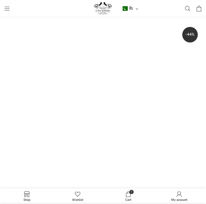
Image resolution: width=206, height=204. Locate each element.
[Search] (187, 8)
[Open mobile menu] (7, 8)
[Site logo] (103, 8)
